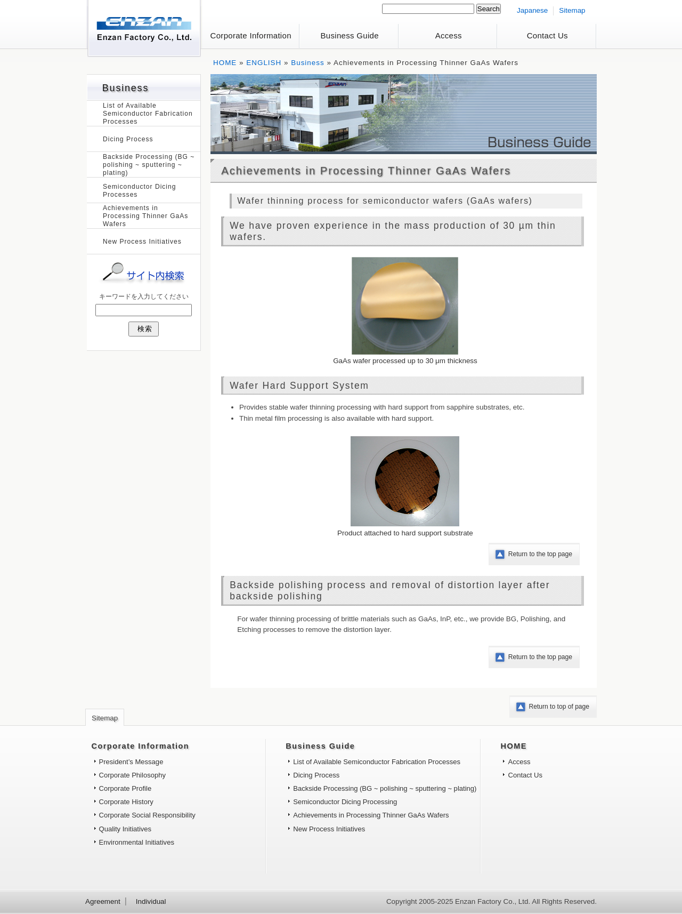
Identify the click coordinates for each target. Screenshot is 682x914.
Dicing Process (128, 139)
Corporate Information (250, 35)
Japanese (532, 10)
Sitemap (572, 10)
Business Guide (350, 35)
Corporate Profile (125, 788)
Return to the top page (540, 554)
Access (448, 35)
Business (307, 63)
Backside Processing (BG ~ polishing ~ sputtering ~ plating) (148, 165)
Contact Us (547, 35)
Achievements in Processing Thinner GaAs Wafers (145, 216)
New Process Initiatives (142, 241)
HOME (225, 63)
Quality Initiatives (125, 829)
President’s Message (131, 762)
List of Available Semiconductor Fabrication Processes (148, 113)
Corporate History (126, 802)
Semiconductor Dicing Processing (345, 802)
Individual (151, 901)
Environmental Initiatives (136, 842)
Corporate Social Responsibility (147, 815)
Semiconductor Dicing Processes (139, 190)
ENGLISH (263, 63)
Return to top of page (559, 706)
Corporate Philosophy (132, 775)
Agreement (102, 901)
